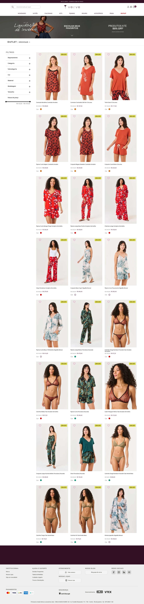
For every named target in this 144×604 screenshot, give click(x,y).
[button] (18, 57)
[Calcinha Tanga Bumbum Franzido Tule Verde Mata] (121, 453)
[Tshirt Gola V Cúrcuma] (121, 82)
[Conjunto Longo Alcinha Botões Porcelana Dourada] (52, 453)
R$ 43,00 (19, 103)
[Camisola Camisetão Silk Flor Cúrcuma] (86, 82)
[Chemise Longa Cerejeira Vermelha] (121, 205)
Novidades (22, 13)
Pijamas (72, 13)
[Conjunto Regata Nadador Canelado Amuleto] (86, 144)
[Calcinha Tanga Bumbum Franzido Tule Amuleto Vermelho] (121, 329)
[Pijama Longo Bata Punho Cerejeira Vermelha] (86, 205)
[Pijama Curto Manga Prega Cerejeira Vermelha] (52, 205)
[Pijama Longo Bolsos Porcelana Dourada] (86, 329)
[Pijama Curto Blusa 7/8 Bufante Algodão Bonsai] (52, 329)
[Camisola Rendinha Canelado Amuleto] (52, 82)
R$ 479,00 (26, 103)
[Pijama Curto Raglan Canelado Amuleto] (52, 144)
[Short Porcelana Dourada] (86, 453)
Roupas (84, 13)
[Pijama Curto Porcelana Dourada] (86, 391)
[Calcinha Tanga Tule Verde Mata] (52, 515)
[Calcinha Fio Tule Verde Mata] (86, 515)
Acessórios (98, 13)
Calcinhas (48, 13)
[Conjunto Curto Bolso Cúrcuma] (121, 144)
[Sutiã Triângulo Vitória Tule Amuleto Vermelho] (121, 391)
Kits (60, 13)
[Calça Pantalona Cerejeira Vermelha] (52, 267)
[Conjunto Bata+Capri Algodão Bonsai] (86, 267)
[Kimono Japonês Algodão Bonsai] (121, 515)
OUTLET (123, 13)
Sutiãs (35, 13)
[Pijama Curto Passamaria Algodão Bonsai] (121, 267)
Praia (112, 13)
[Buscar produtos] (12, 6)
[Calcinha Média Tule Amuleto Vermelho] (52, 391)
